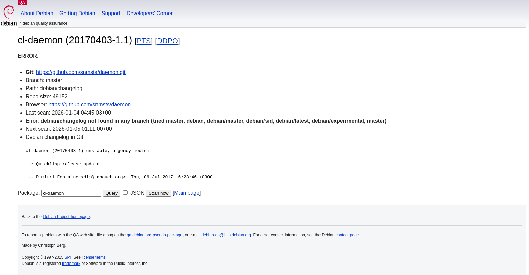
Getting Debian (77, 13)
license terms (94, 257)
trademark (71, 263)
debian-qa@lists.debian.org (226, 235)
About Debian (37, 13)
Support (111, 13)
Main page (186, 193)
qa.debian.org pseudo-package (155, 235)
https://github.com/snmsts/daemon (90, 104)
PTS (144, 40)
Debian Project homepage (66, 216)
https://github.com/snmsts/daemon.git (81, 72)
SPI (68, 257)
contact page (347, 235)
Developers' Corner (150, 13)
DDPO (167, 40)
